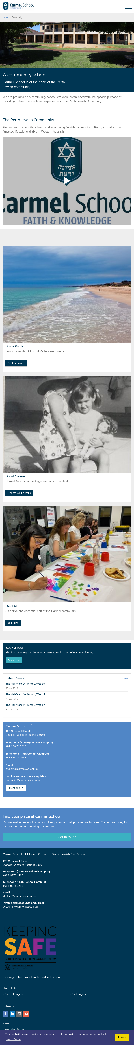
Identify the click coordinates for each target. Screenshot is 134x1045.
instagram (19, 1014)
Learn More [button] (13, 1039)
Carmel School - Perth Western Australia (18, 6)
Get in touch (67, 837)
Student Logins (13, 994)
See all (125, 678)
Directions (15, 788)
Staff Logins (78, 994)
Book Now (14, 660)
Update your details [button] (19, 493)
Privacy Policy (9, 1029)
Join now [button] (13, 622)
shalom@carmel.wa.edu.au (22, 768)
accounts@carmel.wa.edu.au (23, 780)
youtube (26, 1014)
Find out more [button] (16, 363)
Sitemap (20, 1029)
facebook (5, 1014)
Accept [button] (122, 1037)
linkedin (12, 1014)
